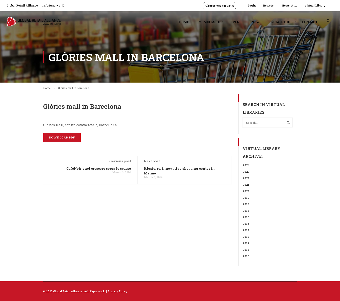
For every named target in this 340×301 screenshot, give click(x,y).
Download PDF (62, 137)
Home (184, 22)
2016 (246, 217)
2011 (246, 250)
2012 (246, 243)
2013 (246, 237)
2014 (246, 230)
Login (252, 5)
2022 (246, 178)
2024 (246, 165)
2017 (246, 211)
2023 (246, 172)
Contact (309, 22)
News (257, 22)
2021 (246, 185)
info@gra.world (53, 5)
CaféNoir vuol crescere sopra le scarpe (98, 168)
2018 (246, 204)
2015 (246, 224)
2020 (246, 191)
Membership (209, 22)
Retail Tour (282, 22)
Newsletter (289, 5)
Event (236, 22)
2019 (246, 198)
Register (269, 5)
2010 (246, 256)
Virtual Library (314, 5)
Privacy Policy (118, 291)
